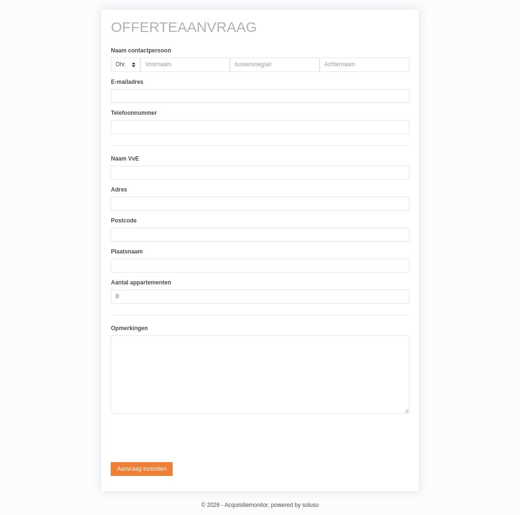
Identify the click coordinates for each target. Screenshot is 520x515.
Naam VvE (125, 158)
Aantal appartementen (141, 282)
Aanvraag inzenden (141, 468)
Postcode (123, 220)
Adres (119, 189)
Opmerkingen (129, 328)
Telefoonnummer (133, 113)
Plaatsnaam (127, 251)
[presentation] (183, 437)
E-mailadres (127, 82)
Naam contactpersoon (141, 50)
